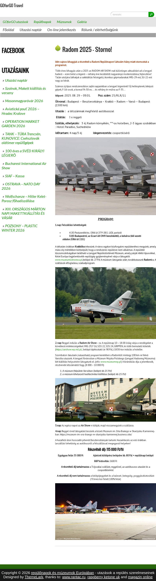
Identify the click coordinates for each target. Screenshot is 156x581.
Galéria (82, 22)
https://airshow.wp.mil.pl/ (69, 349)
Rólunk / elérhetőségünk (99, 29)
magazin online (140, 577)
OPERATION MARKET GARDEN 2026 (20, 123)
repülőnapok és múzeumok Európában (62, 573)
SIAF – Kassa (14, 176)
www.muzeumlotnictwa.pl (68, 259)
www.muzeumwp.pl (111, 361)
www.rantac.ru (73, 577)
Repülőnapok (42, 22)
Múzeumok (64, 22)
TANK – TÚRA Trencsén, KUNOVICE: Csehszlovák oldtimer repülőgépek (21, 138)
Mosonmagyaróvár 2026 (24, 101)
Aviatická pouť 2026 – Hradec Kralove (20, 111)
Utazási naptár (31, 29)
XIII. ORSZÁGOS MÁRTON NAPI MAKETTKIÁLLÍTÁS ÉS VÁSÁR (23, 213)
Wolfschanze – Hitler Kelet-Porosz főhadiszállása (24, 198)
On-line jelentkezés (61, 29)
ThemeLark (34, 577)
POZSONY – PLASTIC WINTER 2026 (19, 228)
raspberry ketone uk (103, 577)
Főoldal (8, 29)
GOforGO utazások (15, 22)
